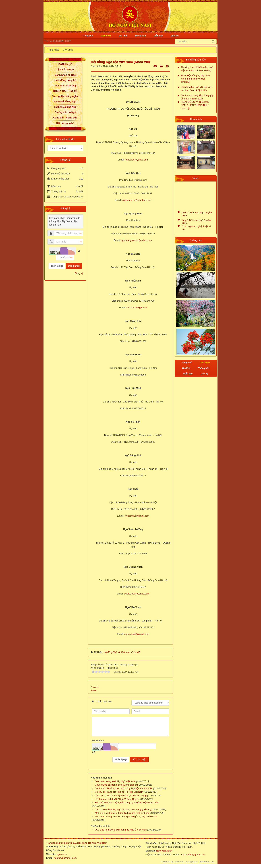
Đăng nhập (74, 265)
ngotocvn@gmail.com (65, 858)
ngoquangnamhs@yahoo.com (136, 240)
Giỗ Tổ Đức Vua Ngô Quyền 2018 (197, 214)
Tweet (94, 690)
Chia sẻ (95, 687)
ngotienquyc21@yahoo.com (136, 200)
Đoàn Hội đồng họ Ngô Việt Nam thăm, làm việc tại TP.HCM (195, 78)
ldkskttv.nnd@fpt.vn (137, 307)
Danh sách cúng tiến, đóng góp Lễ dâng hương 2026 (197, 97)
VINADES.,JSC (207, 861)
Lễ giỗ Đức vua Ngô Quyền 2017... (196, 221)
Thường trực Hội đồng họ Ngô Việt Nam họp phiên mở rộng (197, 69)
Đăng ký (78, 273)
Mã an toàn (98, 740)
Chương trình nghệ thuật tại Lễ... (196, 228)
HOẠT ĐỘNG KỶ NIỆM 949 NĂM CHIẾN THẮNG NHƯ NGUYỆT (195, 105)
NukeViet (179, 861)
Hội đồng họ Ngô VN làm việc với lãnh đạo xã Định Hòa (196, 89)
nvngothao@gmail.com (137, 515)
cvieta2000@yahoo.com (136, 593)
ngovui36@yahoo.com (136, 159)
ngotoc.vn (62, 854)
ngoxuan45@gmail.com (136, 634)
